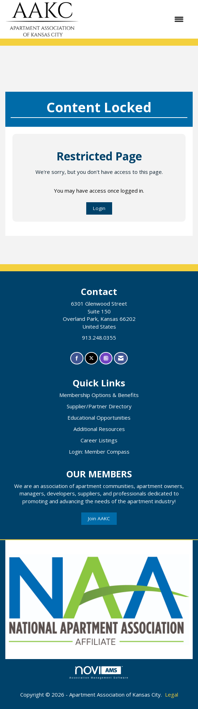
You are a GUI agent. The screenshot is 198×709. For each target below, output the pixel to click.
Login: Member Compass (99, 451)
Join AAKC (99, 518)
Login (99, 208)
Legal (171, 694)
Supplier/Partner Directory (99, 406)
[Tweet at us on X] (91, 358)
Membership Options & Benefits (99, 394)
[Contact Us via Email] (121, 358)
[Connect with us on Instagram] (105, 358)
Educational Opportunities (99, 417)
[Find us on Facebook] (76, 358)
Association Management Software (98, 672)
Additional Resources (99, 428)
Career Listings (99, 440)
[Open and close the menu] (134, 19)
